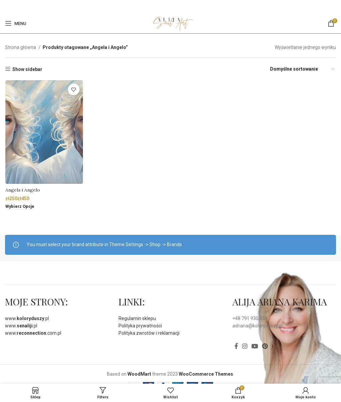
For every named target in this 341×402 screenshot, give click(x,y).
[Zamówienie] (302, 69)
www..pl (27, 318)
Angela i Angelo (22, 190)
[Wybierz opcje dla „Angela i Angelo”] (20, 207)
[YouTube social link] (254, 346)
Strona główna (21, 47)
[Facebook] (166, 6)
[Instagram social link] (244, 346)
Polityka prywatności (140, 325)
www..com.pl (33, 333)
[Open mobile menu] (16, 23)
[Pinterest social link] (174, 6)
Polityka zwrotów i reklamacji (149, 333)
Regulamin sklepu (137, 318)
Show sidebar (27, 69)
